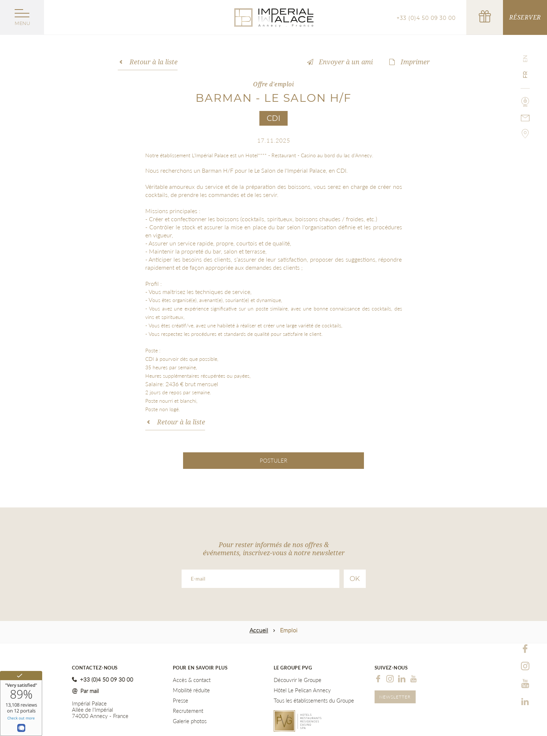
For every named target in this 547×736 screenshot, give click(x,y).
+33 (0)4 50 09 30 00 (426, 18)
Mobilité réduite (191, 690)
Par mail (89, 690)
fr (525, 74)
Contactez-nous (95, 667)
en (525, 58)
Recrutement (188, 711)
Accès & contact (192, 680)
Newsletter (395, 697)
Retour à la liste (154, 61)
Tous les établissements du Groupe (314, 700)
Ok (355, 579)
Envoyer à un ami (346, 61)
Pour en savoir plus (200, 667)
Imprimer (415, 61)
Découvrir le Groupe (297, 680)
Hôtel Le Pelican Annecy (302, 690)
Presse (180, 700)
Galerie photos (190, 721)
